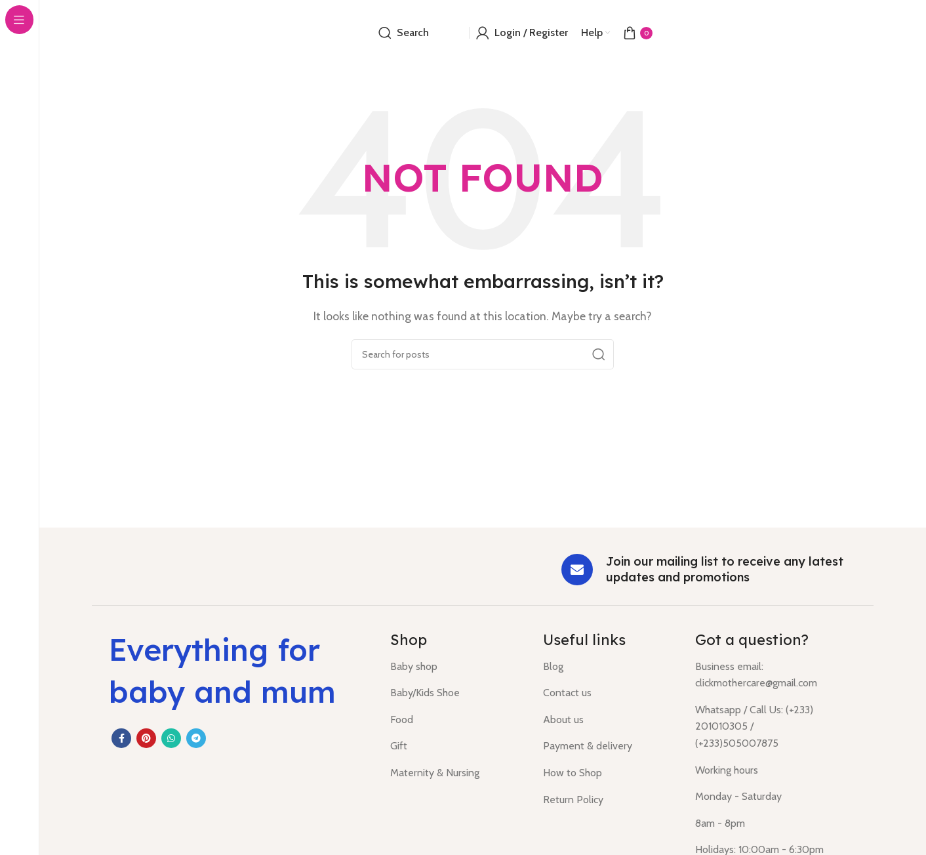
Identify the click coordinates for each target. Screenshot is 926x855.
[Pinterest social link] (146, 738)
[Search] (403, 33)
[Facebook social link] (121, 738)
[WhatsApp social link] (171, 738)
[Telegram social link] (196, 738)
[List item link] (456, 666)
